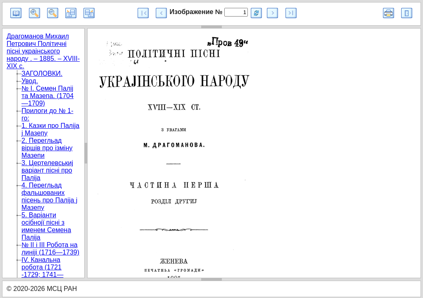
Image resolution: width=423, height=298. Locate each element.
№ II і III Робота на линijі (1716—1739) (50, 248)
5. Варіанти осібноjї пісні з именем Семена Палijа (46, 226)
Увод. (29, 80)
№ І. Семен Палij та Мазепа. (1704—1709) (47, 96)
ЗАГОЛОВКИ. (41, 73)
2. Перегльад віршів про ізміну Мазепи (46, 148)
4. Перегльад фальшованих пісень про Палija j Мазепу (49, 196)
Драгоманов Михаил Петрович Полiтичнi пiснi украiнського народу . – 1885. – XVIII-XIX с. (43, 51)
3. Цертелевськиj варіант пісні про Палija (47, 170)
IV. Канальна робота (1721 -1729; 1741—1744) (42, 271)
